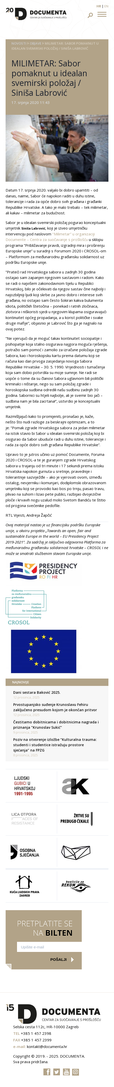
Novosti (18, 43)
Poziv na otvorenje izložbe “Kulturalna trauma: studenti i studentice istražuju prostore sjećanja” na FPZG (55, 745)
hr (98, 6)
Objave (35, 43)
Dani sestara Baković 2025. (36, 692)
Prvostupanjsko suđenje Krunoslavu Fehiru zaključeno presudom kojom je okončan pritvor (55, 707)
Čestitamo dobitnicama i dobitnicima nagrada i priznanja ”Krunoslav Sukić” (56, 725)
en (106, 6)
